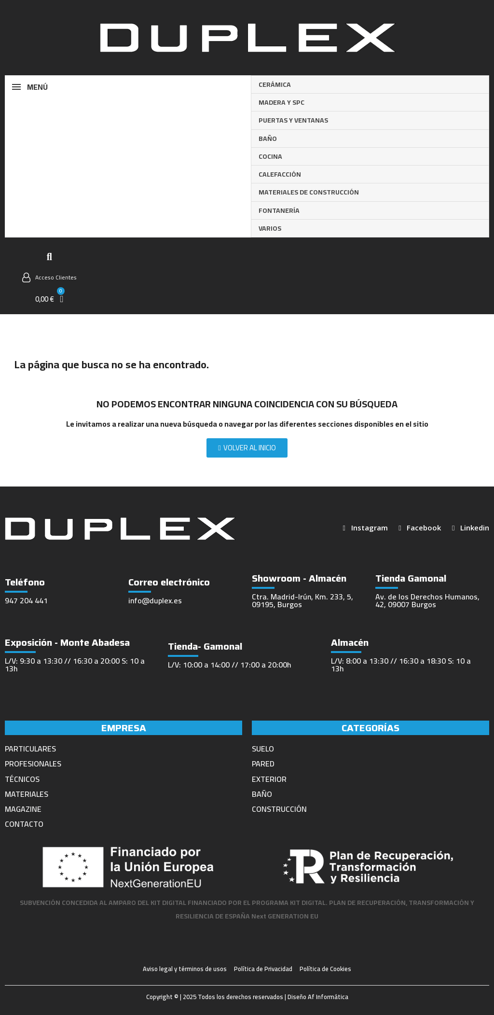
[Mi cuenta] (49, 277)
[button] (49, 256)
